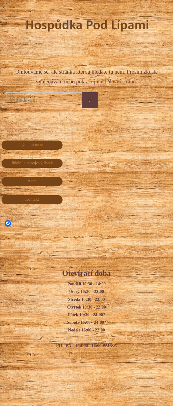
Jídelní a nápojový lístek (32, 163)
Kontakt (32, 199)
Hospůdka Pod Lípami (149, 26)
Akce (32, 181)
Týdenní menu (32, 144)
